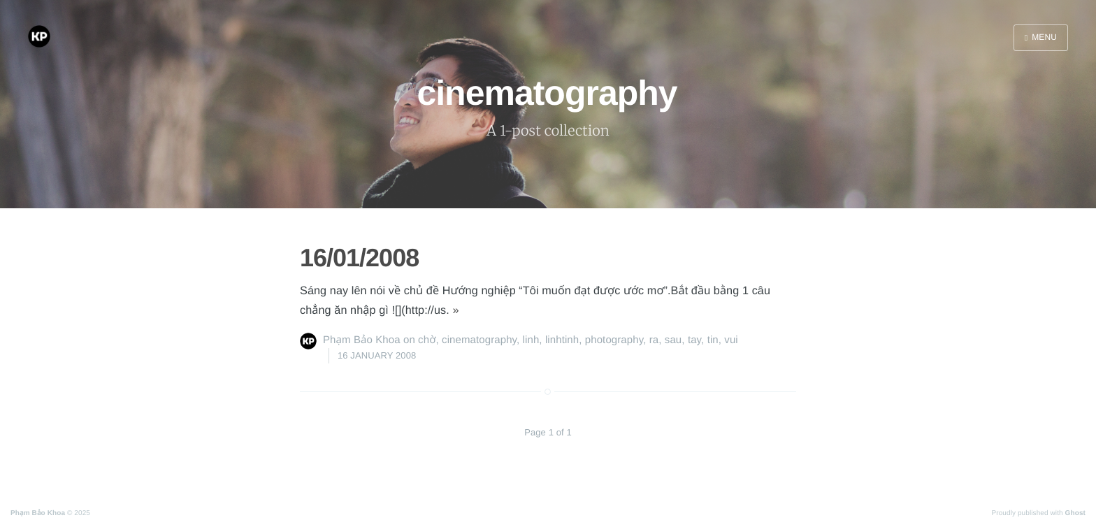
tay (694, 340)
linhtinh (562, 340)
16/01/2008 (359, 257)
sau (673, 340)
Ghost (1075, 513)
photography (614, 340)
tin (713, 340)
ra (654, 340)
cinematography (479, 340)
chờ (426, 340)
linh (531, 340)
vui (730, 340)
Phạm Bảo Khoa (362, 340)
